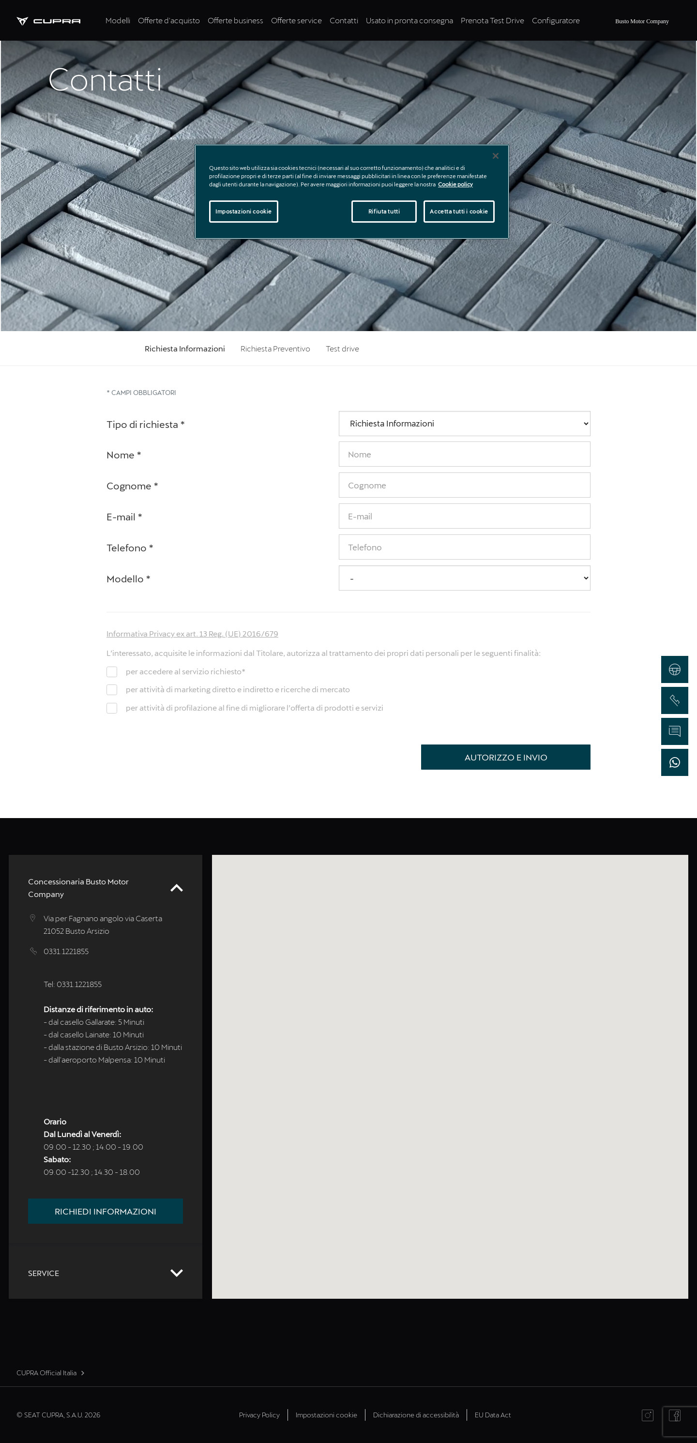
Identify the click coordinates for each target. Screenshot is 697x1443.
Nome (124, 454)
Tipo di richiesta (145, 424)
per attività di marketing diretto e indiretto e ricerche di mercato (238, 689)
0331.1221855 (66, 951)
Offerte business (235, 20)
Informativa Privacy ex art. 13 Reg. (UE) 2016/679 (192, 633)
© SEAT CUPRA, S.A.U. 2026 (58, 1415)
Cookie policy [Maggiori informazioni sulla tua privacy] (455, 184)
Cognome (132, 485)
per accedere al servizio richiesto (185, 671)
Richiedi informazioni (105, 1211)
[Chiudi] (495, 156)
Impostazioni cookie (326, 1415)
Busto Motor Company (642, 21)
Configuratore (556, 20)
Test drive (342, 348)
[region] (352, 191)
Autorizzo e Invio (506, 757)
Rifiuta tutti (384, 211)
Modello (128, 578)
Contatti (344, 20)
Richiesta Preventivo (275, 348)
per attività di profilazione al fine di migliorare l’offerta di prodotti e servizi (254, 707)
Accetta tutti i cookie (459, 211)
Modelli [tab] (118, 20)
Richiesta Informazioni (185, 348)
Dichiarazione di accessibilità (416, 1415)
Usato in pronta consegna (409, 20)
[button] (448, 1062)
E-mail (124, 516)
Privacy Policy (259, 1415)
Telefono (130, 547)
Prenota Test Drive (492, 20)
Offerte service (296, 20)
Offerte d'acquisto (169, 20)
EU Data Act (493, 1415)
